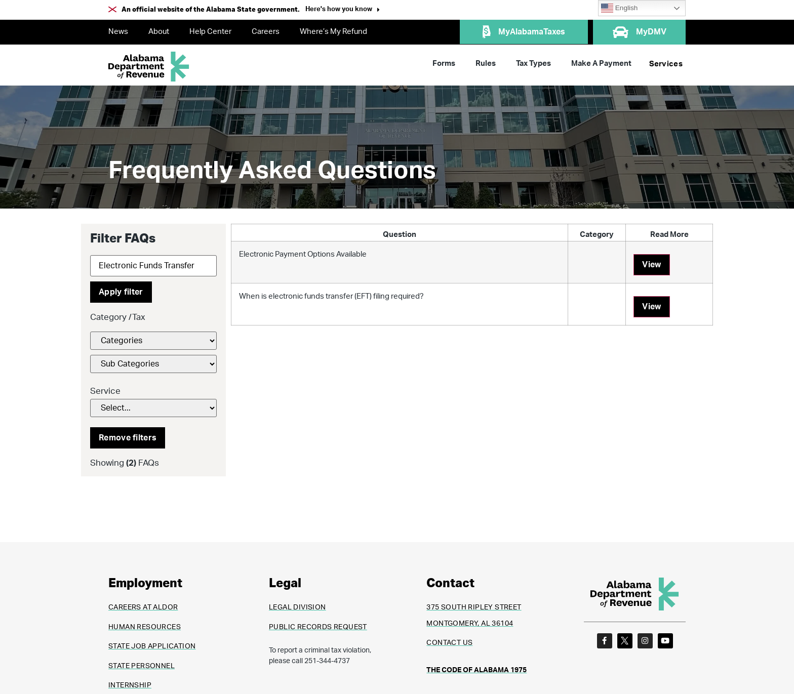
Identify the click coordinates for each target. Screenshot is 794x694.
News (118, 31)
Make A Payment (601, 63)
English (619, 8)
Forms (443, 63)
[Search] (153, 265)
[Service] (153, 408)
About (158, 31)
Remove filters (127, 438)
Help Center (210, 31)
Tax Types (533, 63)
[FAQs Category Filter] (153, 341)
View (651, 265)
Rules (485, 63)
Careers (266, 31)
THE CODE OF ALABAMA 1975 (476, 670)
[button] (342, 10)
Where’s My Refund (333, 31)
